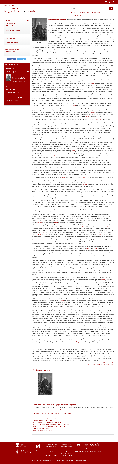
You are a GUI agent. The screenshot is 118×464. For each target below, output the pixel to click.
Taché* (100, 234)
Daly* (53, 155)
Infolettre (57, 2)
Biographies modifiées (11, 68)
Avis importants (78, 460)
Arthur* (87, 116)
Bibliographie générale (108, 362)
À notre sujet (28, 2)
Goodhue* (99, 119)
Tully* (75, 243)
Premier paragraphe (11, 23)
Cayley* (66, 226)
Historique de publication (12, 49)
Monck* (55, 309)
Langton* (78, 342)
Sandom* (85, 184)
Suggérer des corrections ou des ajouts (64, 460)
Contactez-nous (48, 2)
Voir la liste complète (12, 100)
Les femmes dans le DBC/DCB (14, 97)
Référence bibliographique (13, 30)
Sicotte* (88, 248)
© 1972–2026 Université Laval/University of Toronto (100, 364)
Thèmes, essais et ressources (14, 87)
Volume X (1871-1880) (9, 5)
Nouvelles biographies (11, 65)
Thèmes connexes (10, 38)
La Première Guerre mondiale (14, 92)
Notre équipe (38, 2)
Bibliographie (9, 25)
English (6, 2)
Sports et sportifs (10, 89)
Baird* (109, 109)
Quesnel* (80, 226)
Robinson (39, 234)
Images (8, 27)
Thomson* (92, 112)
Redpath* (109, 226)
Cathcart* (42, 232)
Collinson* (104, 279)
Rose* (96, 248)
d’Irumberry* (84, 177)
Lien (42, 42)
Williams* (61, 300)
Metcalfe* (63, 177)
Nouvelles (19, 2)
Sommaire (8, 20)
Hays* (101, 226)
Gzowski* (39, 222)
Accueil (12, 2)
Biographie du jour (10, 72)
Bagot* (92, 83)
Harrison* (73, 150)
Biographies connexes (11, 42)
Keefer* (56, 222)
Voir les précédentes (18, 81)
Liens (84, 460)
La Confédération (10, 95)
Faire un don (65, 2)
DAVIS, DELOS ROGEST (19, 75)
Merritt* (74, 105)
